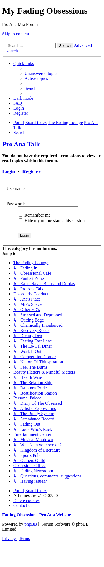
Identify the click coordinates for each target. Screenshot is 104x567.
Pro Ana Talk (21, 144)
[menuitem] (41, 73)
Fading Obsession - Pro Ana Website (36, 514)
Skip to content (15, 33)
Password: (16, 203)
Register (31, 171)
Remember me (34, 215)
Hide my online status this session (52, 220)
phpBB (30, 524)
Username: (16, 188)
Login (8, 171)
